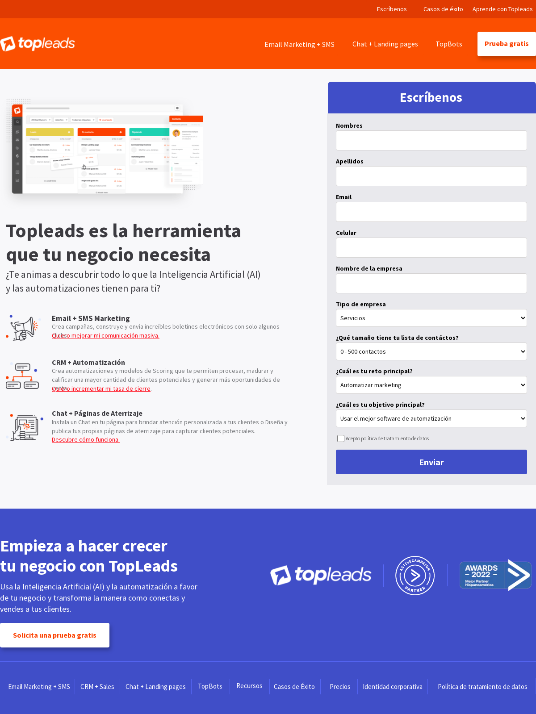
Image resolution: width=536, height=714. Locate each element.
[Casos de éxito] (443, 9)
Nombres (349, 125)
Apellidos (350, 161)
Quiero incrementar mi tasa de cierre (101, 388)
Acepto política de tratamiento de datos (387, 438)
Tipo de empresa (361, 304)
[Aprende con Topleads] (502, 9)
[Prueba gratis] (506, 44)
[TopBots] (449, 44)
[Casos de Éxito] (294, 686)
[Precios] (340, 686)
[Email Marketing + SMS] (299, 44)
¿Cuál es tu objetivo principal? (380, 404)
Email (344, 197)
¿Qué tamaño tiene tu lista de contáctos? (397, 337)
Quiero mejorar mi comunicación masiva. (105, 335)
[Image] (37, 44)
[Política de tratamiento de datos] (482, 686)
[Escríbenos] (392, 9)
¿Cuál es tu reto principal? (374, 371)
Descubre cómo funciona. (86, 439)
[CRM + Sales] (97, 686)
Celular (346, 233)
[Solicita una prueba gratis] (54, 635)
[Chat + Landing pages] (385, 43)
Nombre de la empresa (369, 268)
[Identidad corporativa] (393, 686)
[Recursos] (250, 686)
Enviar (431, 462)
